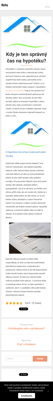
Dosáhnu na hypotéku (15, 90)
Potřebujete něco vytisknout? (26, 328)
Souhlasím (26, 396)
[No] (48, 391)
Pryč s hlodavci (26, 344)
